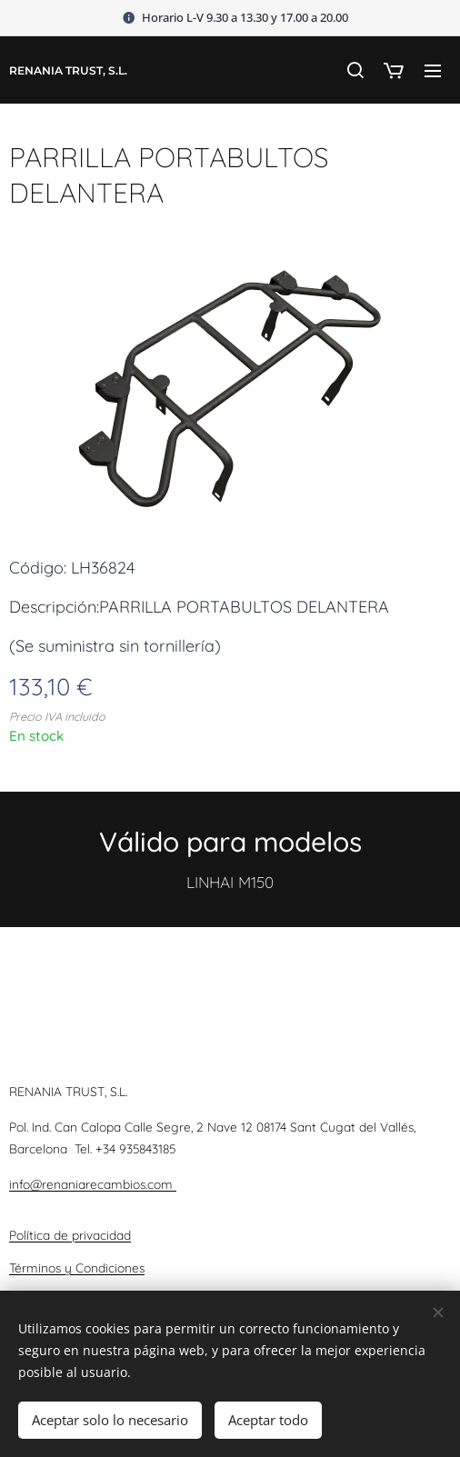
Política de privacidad (70, 1234)
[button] (354, 70)
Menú (433, 71)
